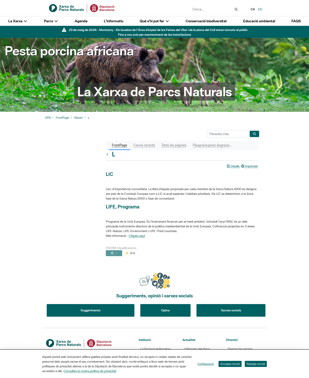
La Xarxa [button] (18, 21)
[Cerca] (227, 134)
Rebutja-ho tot (256, 364)
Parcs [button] (51, 21)
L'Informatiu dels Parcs (197, 349)
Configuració (205, 364)
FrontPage (62, 117)
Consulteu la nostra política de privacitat (89, 371)
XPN (48, 117)
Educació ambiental (259, 21)
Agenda (81, 21)
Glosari (78, 117)
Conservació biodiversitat (206, 21)
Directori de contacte (240, 349)
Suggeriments (91, 310)
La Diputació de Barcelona (155, 349)
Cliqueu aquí (137, 236)
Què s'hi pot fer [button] (154, 21)
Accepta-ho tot (230, 364)
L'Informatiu (113, 21)
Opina (165, 310)
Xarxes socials (231, 310)
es (260, 9)
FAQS (296, 21)
